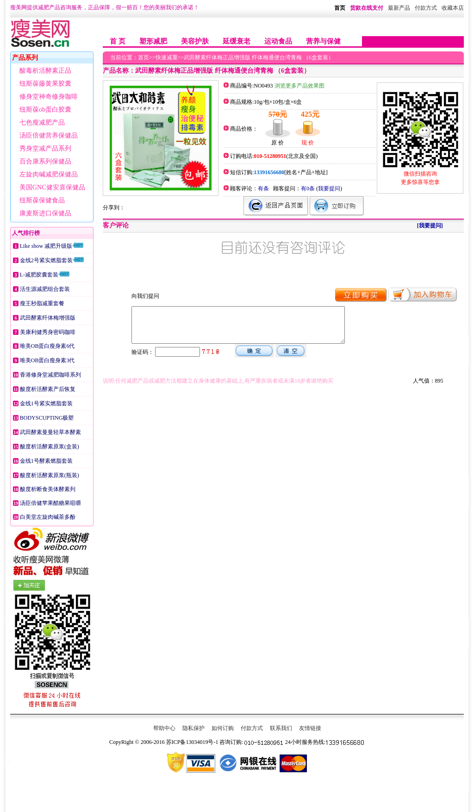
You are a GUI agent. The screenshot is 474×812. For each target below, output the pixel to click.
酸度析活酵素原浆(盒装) (49, 446)
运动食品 (278, 41)
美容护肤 (195, 41)
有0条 (308, 188)
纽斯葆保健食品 (42, 200)
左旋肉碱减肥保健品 (48, 174)
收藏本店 (453, 8)
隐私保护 (193, 728)
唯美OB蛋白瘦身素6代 (47, 346)
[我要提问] (430, 225)
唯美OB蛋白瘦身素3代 (47, 360)
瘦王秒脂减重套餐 (42, 303)
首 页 (117, 41)
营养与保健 (323, 41)
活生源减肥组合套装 (45, 289)
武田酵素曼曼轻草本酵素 (50, 432)
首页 (339, 8)
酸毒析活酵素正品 (45, 70)
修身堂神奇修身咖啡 (48, 96)
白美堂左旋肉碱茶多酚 (47, 517)
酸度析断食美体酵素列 (47, 489)
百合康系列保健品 (45, 161)
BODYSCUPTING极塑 (47, 418)
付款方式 (252, 728)
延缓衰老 (236, 41)
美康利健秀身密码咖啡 (47, 332)
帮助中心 (164, 728)
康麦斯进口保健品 (45, 213)
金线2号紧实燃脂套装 (46, 260)
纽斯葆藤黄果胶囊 (45, 83)
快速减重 (167, 57)
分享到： (114, 207)
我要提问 (329, 188)
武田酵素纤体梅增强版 (47, 318)
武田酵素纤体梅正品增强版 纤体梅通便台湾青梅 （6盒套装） (259, 57)
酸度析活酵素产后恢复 (47, 389)
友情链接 (310, 728)
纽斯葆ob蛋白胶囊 (45, 109)
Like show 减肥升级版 (46, 246)
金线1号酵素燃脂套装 (46, 461)
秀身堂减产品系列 (45, 148)
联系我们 (281, 728)
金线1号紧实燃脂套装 (46, 403)
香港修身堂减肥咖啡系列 (50, 374)
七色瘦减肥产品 (42, 122)
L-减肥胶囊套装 (39, 274)
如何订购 (223, 728)
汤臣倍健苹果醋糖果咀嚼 (50, 503)
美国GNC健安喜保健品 (52, 187)
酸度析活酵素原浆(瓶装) (49, 475)
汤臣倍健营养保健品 (48, 135)
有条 (263, 188)
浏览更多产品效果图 (298, 85)
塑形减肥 (153, 41)
